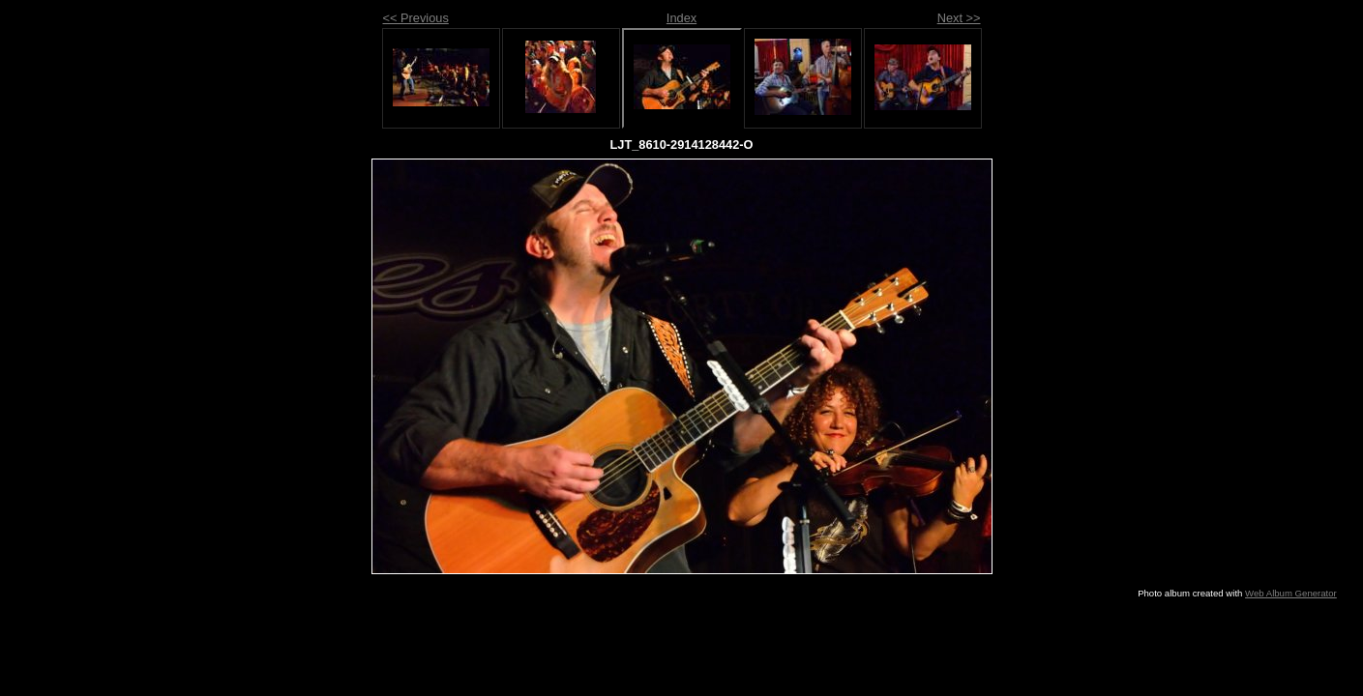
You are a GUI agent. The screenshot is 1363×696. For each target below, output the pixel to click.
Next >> (959, 18)
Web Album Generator (1291, 593)
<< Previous (416, 18)
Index (681, 18)
